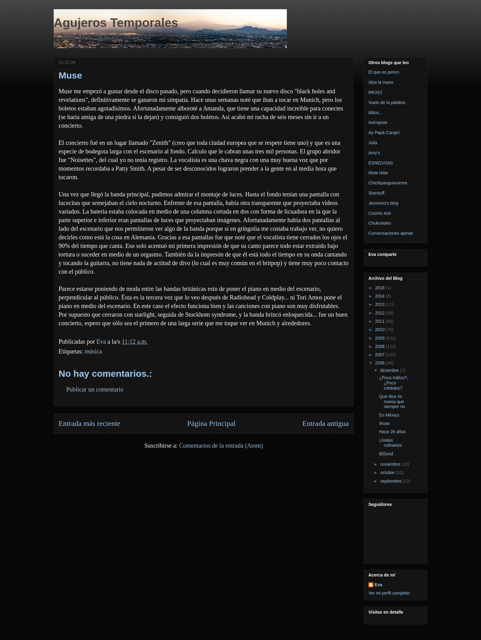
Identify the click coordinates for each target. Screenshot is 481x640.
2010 (380, 329)
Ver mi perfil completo (389, 593)
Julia (372, 142)
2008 (380, 346)
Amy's (374, 152)
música (93, 351)
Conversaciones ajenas (390, 233)
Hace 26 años (392, 431)
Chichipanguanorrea (387, 182)
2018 (380, 287)
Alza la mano (380, 82)
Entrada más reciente (89, 423)
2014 (380, 296)
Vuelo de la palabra (386, 102)
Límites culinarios (390, 443)
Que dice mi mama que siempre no (392, 401)
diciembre (390, 370)
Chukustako (379, 223)
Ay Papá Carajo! (384, 132)
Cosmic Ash (379, 213)
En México (389, 415)
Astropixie (377, 122)
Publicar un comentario (95, 389)
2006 (380, 362)
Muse (384, 423)
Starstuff (376, 193)
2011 (380, 321)
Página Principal (211, 423)
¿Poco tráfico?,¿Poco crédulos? (393, 383)
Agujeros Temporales (116, 22)
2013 (380, 304)
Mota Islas (378, 172)
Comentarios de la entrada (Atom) (221, 445)
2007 (380, 354)
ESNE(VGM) (380, 162)
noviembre (390, 464)
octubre (388, 472)
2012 (380, 312)
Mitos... (375, 112)
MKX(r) (375, 92)
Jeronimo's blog (383, 203)
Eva (378, 584)
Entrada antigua (325, 423)
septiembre (391, 481)
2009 (380, 338)
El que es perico (383, 72)
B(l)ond (386, 453)
